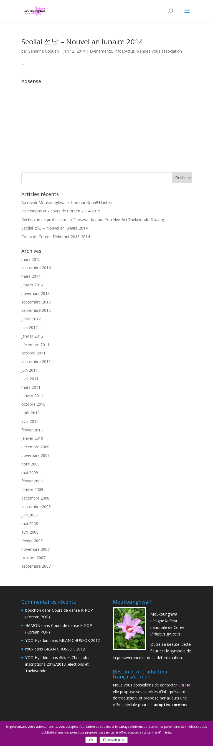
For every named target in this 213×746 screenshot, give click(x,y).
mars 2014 (30, 276)
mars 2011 (30, 387)
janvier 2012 (32, 336)
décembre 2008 (35, 498)
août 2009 (30, 464)
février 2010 (32, 430)
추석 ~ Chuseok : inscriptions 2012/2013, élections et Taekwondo (57, 664)
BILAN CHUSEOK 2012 (79, 640)
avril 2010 (30, 421)
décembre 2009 (35, 446)
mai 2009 (29, 472)
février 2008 (32, 540)
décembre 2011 (35, 344)
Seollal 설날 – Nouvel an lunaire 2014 (82, 42)
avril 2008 (30, 532)
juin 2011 (29, 370)
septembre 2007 (36, 566)
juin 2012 (29, 327)
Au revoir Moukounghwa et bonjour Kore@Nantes (66, 202)
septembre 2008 (36, 506)
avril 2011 (30, 378)
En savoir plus (113, 740)
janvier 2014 (32, 284)
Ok (91, 740)
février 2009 (32, 480)
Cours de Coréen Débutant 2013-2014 (55, 236)
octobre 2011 (33, 353)
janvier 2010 (32, 438)
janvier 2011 (32, 395)
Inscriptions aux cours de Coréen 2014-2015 (60, 210)
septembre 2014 (36, 267)
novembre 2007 (35, 549)
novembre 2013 (35, 293)
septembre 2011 (36, 361)
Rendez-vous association (159, 51)
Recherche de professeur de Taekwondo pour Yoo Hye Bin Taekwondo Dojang (92, 219)
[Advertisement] (106, 125)
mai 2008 (29, 523)
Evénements (101, 51)
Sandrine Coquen (43, 51)
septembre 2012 (36, 310)
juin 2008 (29, 515)
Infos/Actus (124, 51)
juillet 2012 (31, 318)
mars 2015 (30, 259)
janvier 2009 (32, 489)
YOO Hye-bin (36, 640)
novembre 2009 (35, 455)
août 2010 (30, 412)
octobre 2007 (33, 557)
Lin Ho (184, 685)
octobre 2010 (33, 404)
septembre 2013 (36, 302)
